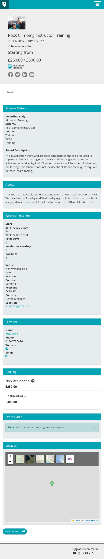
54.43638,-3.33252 (17, 306)
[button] (52, 484)
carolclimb (11, 334)
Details (10, 92)
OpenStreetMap (91, 520)
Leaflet (76, 520)
